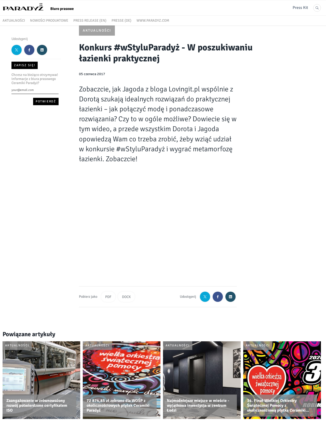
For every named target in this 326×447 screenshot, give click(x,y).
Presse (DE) (121, 20)
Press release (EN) (89, 20)
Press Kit (300, 7)
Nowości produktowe (49, 20)
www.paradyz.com (153, 20)
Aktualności (14, 20)
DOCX (126, 297)
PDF (108, 297)
